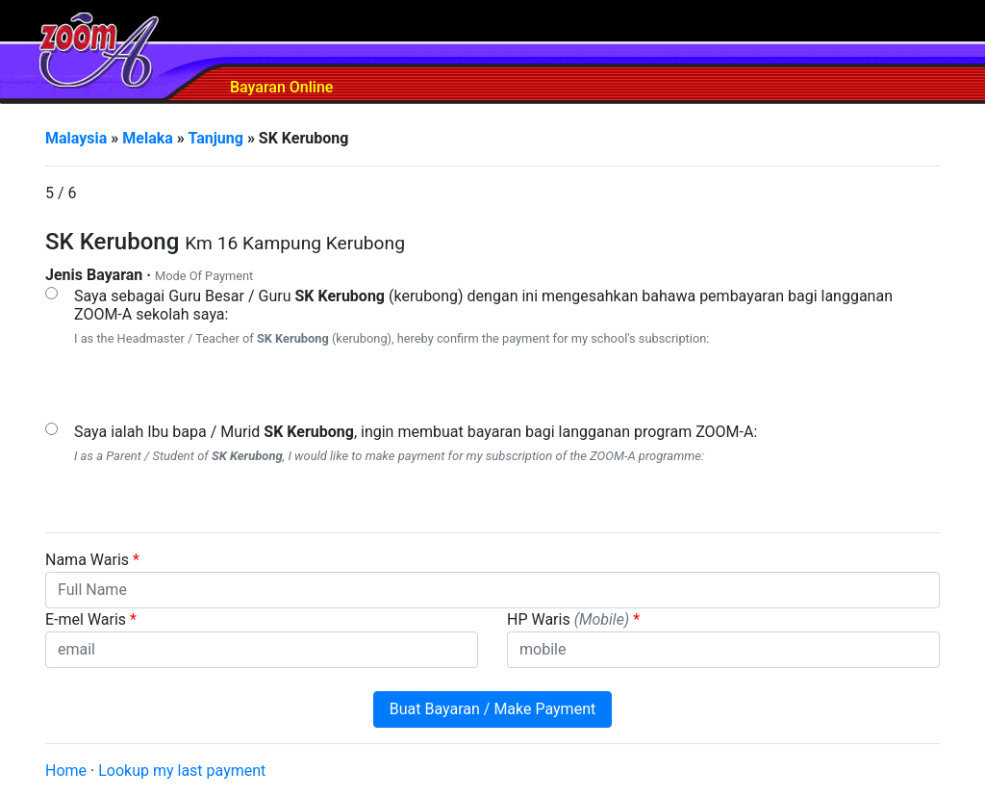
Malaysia (76, 138)
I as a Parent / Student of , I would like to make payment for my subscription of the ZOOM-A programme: (389, 456)
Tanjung (215, 138)
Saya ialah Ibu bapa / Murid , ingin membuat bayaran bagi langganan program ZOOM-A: (415, 432)
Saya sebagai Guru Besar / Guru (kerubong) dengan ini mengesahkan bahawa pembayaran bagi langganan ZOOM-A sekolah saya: (483, 305)
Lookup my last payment (181, 770)
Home (66, 770)
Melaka (147, 138)
